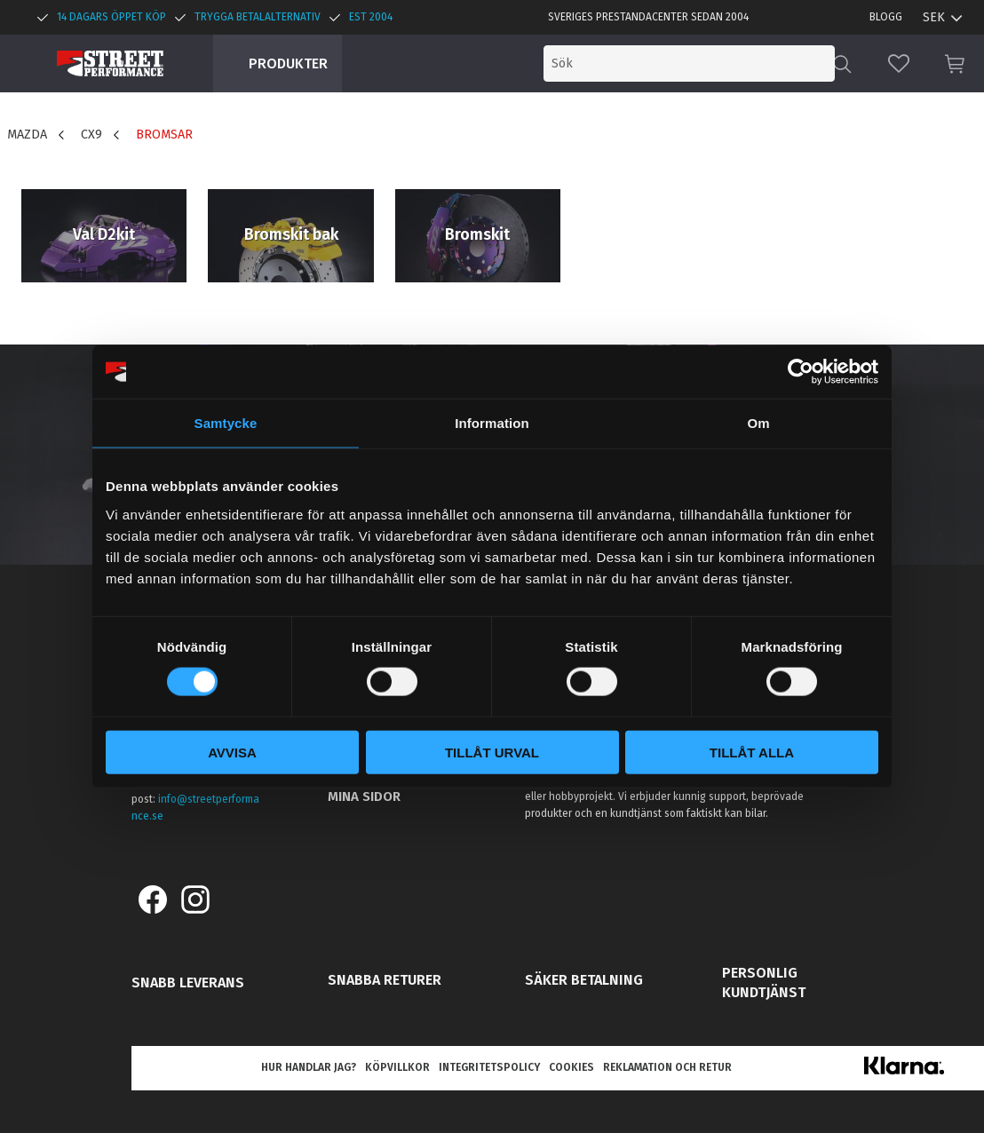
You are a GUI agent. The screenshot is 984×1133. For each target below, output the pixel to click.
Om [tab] (758, 423)
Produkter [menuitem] (288, 63)
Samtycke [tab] (226, 423)
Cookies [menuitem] (571, 1067)
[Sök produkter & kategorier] (689, 63)
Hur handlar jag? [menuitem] (308, 1067)
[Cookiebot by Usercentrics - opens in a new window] (800, 372)
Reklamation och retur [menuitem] (667, 1067)
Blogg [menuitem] (885, 17)
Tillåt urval (492, 751)
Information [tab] (492, 423)
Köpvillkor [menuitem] (397, 1067)
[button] (898, 63)
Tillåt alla (752, 751)
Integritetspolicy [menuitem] (489, 1067)
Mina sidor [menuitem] (364, 796)
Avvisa (232, 751)
